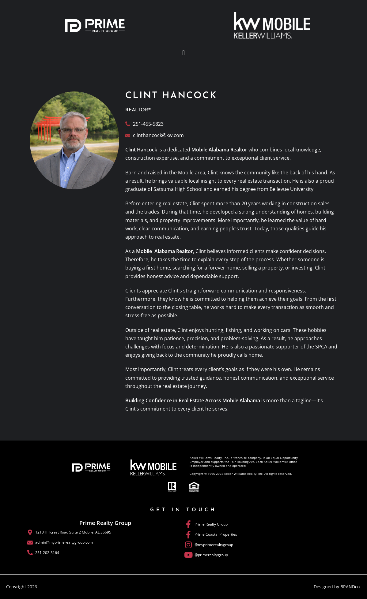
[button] (183, 53)
